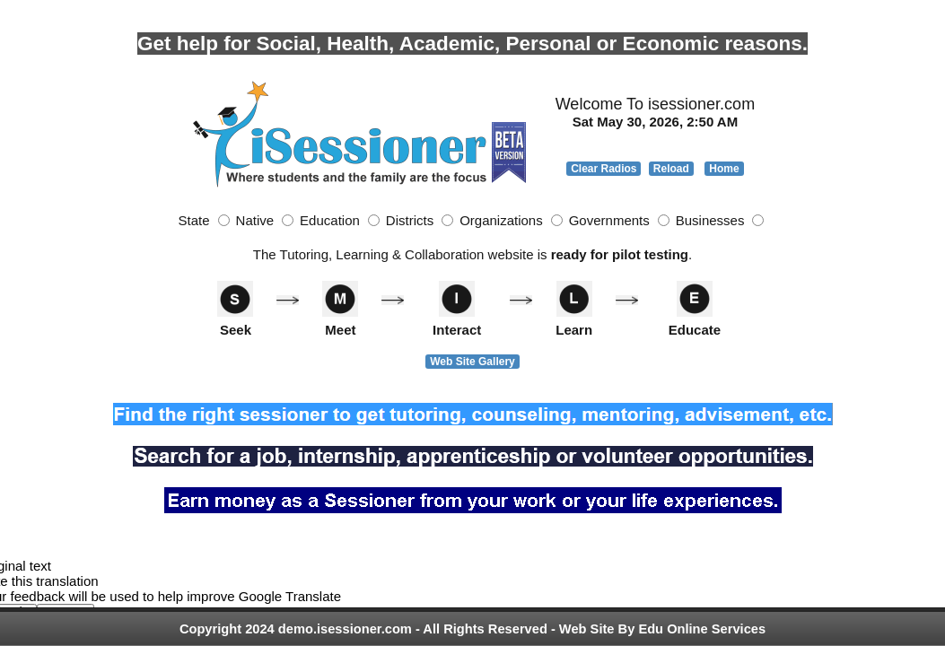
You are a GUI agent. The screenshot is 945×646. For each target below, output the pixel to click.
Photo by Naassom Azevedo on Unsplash (132, 7)
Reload (671, 168)
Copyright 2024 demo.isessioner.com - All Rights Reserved (363, 629)
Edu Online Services (702, 629)
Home (724, 168)
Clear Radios (603, 168)
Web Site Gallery (472, 361)
